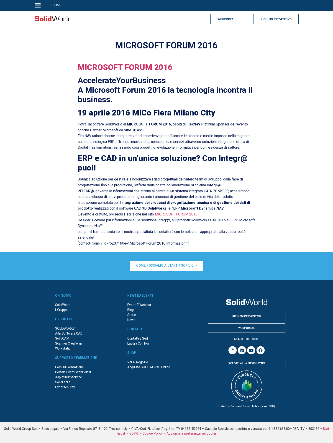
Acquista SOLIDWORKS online (148, 366)
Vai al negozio (137, 361)
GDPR (134, 433)
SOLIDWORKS (65, 328)
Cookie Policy (153, 433)
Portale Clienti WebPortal (73, 371)
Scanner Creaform (68, 343)
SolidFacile (62, 381)
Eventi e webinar (139, 304)
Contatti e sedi (138, 338)
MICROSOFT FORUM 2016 (125, 67)
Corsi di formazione (69, 366)
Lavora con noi (138, 343)
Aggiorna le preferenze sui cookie (191, 433)
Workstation (63, 348)
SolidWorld (62, 304)
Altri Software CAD (68, 333)
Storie (131, 314)
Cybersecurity (65, 386)
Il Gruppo (61, 309)
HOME (57, 5)
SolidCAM (62, 338)
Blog (130, 309)
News (131, 319)
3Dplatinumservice (68, 376)
